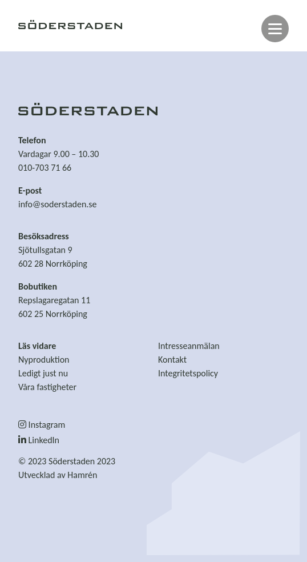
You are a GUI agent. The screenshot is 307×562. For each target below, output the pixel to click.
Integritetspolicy (188, 373)
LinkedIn (38, 440)
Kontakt (172, 359)
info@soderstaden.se (57, 204)
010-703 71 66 (44, 167)
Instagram (41, 424)
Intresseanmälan (189, 345)
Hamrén (82, 474)
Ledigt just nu (43, 373)
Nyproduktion (44, 359)
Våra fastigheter (47, 387)
